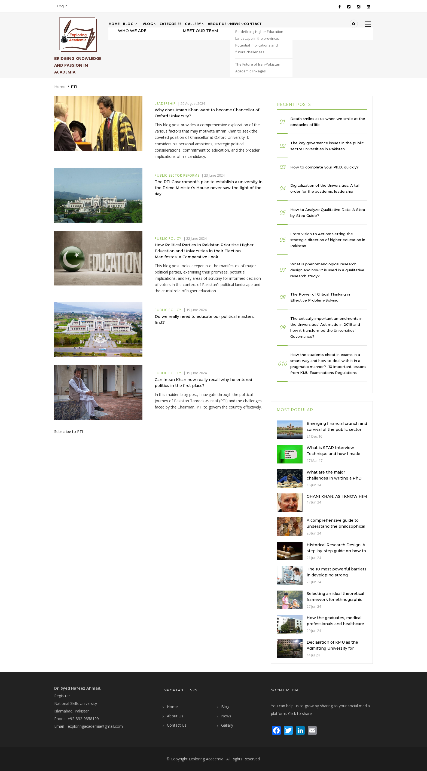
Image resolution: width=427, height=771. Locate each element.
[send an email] (312, 730)
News (259, 23)
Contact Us (177, 725)
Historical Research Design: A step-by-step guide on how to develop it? (336, 550)
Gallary (227, 725)
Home (117, 23)
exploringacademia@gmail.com (95, 726)
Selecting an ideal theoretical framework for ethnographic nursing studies (335, 599)
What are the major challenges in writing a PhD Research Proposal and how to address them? (334, 481)
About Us (234, 23)
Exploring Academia (206, 758)
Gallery (207, 23)
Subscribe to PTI (68, 431)
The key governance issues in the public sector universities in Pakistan (327, 146)
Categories (180, 23)
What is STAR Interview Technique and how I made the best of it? (333, 453)
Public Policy (168, 238)
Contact (282, 23)
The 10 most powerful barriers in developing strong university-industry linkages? (337, 575)
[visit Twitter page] (288, 730)
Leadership (165, 103)
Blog (136, 23)
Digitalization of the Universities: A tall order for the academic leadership (324, 188)
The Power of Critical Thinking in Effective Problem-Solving (320, 297)
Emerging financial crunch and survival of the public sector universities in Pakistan (337, 429)
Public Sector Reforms (177, 175)
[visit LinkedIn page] (300, 730)
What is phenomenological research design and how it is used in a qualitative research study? (327, 270)
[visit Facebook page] (276, 730)
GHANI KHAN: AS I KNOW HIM (337, 496)
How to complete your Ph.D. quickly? (324, 167)
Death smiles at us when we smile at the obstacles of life (327, 121)
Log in (62, 6)
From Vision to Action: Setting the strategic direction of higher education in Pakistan (327, 240)
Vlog (155, 23)
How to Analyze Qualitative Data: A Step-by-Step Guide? (328, 212)
